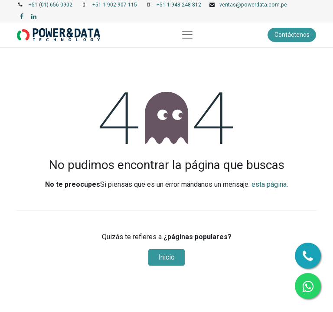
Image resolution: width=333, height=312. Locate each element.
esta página (269, 184)
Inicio (166, 257)
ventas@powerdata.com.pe (253, 5)
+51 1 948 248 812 (179, 5)
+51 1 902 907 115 (114, 5)
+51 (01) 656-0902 (50, 5)
